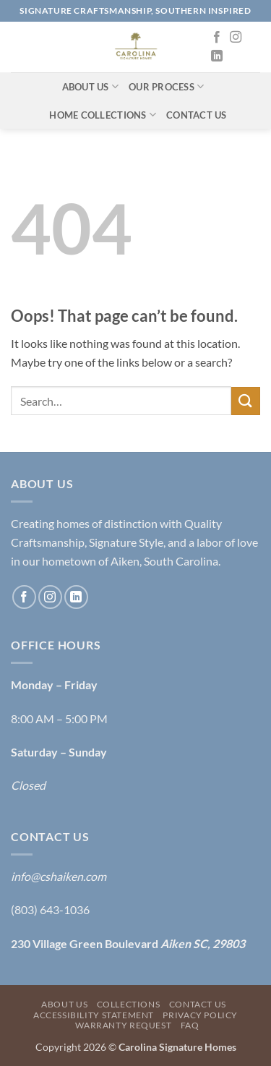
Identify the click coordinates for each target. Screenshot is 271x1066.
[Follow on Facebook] (217, 37)
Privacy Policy (200, 1015)
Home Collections (102, 114)
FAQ (190, 1025)
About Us (90, 86)
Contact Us (196, 115)
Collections (128, 1004)
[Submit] (245, 401)
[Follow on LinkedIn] (217, 56)
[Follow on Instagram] (235, 37)
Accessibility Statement (93, 1015)
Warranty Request (123, 1025)
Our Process (166, 86)
